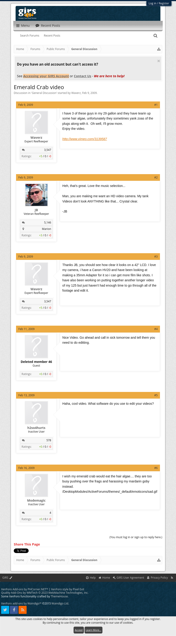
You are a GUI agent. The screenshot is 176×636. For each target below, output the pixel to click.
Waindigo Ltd (60, 603)
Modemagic (36, 500)
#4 (156, 329)
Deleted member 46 (36, 362)
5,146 (47, 222)
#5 (156, 395)
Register (164, 3)
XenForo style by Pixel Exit (67, 589)
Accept (78, 630)
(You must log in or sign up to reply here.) (136, 537)
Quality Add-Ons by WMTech (44, 593)
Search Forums (29, 35)
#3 (156, 256)
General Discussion (44, 93)
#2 (156, 177)
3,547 (47, 150)
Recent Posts (52, 35)
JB (36, 210)
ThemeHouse (59, 596)
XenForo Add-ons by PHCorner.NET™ (24, 589)
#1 (156, 105)
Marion (46, 229)
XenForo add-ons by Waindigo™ (21, 603)
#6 (156, 468)
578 (49, 440)
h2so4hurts (36, 428)
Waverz (76, 93)
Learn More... (93, 630)
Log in (153, 3)
